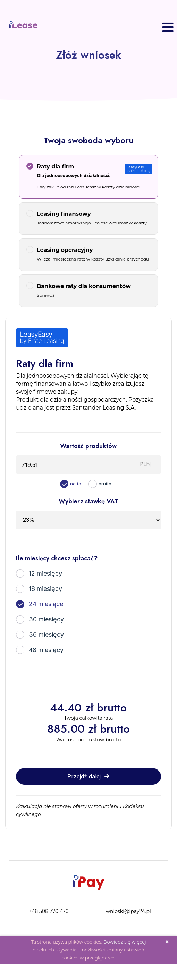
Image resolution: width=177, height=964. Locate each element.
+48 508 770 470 (49, 911)
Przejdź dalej (88, 776)
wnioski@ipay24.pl (128, 911)
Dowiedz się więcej (124, 942)
